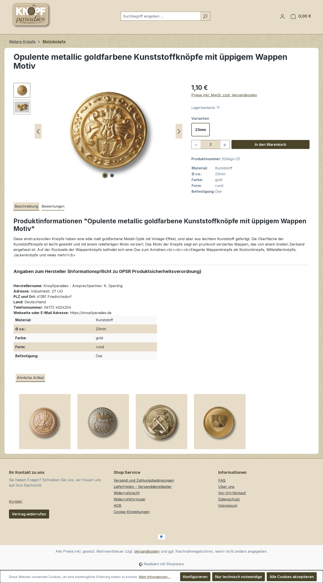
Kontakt (15, 501)
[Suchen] (205, 16)
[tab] (26, 206)
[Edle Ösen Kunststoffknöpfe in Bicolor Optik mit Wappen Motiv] (103, 423)
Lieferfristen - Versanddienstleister (143, 486)
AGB (117, 505)
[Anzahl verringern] (196, 144)
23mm (200, 129)
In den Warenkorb (270, 144)
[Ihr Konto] (282, 16)
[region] (98, 131)
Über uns (226, 486)
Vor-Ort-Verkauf (232, 493)
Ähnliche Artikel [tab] (30, 377)
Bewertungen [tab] (52, 206)
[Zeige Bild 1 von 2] (105, 175)
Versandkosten (146, 551)
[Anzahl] (210, 144)
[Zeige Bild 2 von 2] (112, 175)
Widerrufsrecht (127, 493)
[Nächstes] (179, 131)
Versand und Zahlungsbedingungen (144, 480)
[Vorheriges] (38, 131)
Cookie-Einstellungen (132, 512)
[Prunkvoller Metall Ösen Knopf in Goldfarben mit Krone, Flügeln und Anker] (45, 423)
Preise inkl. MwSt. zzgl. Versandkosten (224, 95)
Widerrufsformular (130, 499)
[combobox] (160, 16)
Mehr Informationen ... (154, 577)
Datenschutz (229, 499)
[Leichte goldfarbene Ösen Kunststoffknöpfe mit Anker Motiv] (161, 423)
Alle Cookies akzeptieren (292, 576)
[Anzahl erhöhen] (225, 144)
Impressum (227, 505)
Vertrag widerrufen (29, 514)
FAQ (221, 480)
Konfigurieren (195, 576)
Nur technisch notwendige (238, 576)
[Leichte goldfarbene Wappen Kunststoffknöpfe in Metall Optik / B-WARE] (220, 423)
